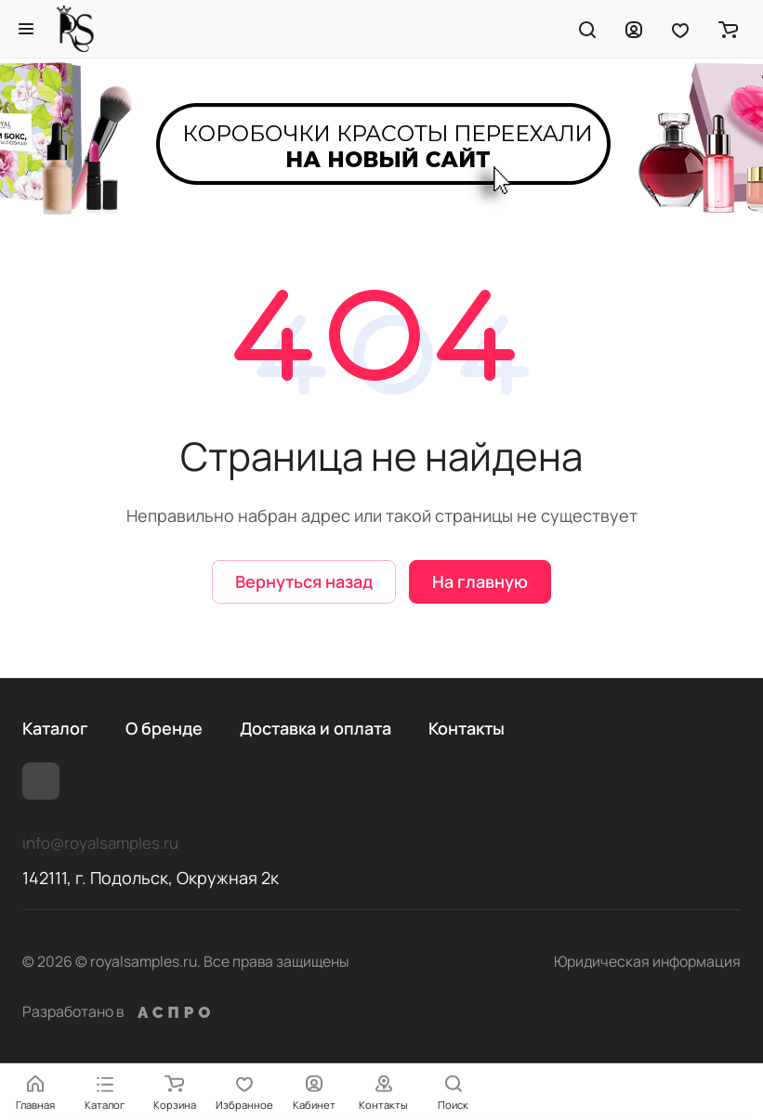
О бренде (164, 728)
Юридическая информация (647, 961)
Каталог (55, 728)
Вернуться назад (304, 581)
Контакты (466, 728)
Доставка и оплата (315, 728)
